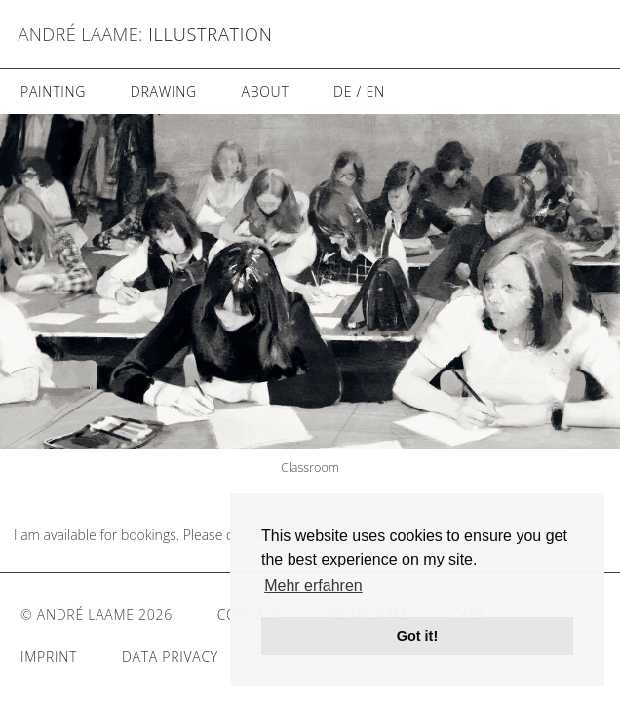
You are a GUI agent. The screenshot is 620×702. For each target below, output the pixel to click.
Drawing (164, 91)
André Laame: (81, 34)
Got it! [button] (417, 636)
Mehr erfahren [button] (313, 585)
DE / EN (359, 91)
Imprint (48, 656)
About (265, 91)
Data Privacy (170, 656)
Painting (53, 91)
